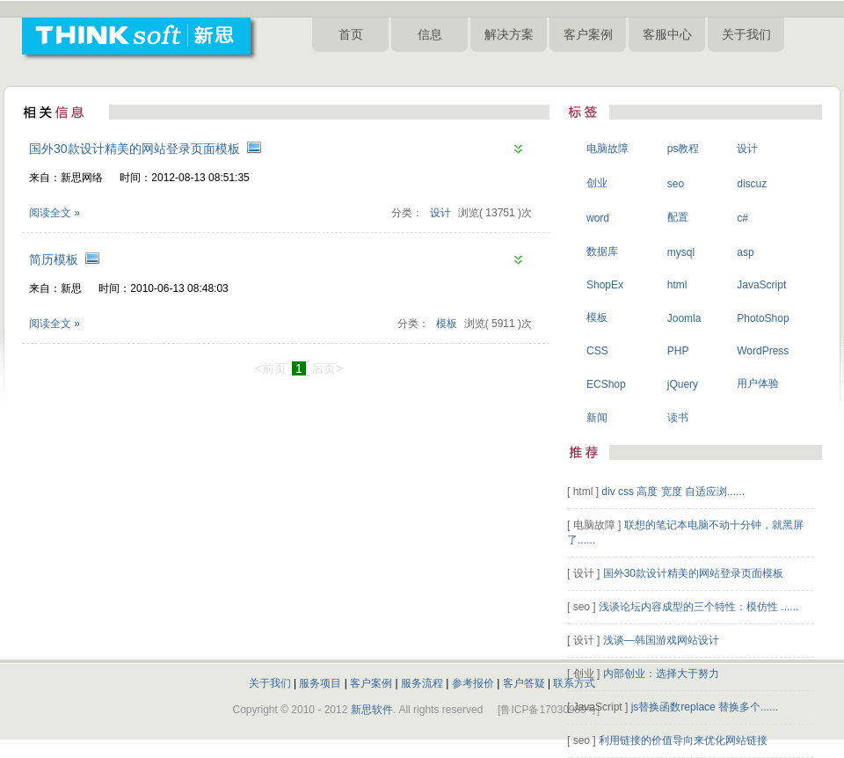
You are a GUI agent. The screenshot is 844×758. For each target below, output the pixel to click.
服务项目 (320, 683)
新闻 (597, 418)
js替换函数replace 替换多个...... (704, 707)
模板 (446, 323)
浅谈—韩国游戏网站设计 (661, 640)
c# (742, 218)
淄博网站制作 (533, 69)
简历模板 (53, 259)
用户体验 (758, 383)
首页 (350, 34)
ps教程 (683, 148)
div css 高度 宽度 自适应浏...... (673, 491)
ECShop (606, 384)
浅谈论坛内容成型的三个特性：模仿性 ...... (698, 607)
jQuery (682, 384)
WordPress (763, 351)
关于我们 (746, 34)
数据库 (602, 251)
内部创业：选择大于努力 (661, 673)
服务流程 (422, 683)
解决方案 (509, 34)
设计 (440, 213)
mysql (681, 252)
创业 (597, 183)
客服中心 (667, 34)
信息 (430, 34)
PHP (678, 351)
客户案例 (588, 34)
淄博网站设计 (600, 69)
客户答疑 (524, 683)
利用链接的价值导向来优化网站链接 (683, 740)
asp (745, 252)
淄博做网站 (405, 69)
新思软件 (372, 709)
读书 (677, 418)
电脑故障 (607, 148)
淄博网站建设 (343, 69)
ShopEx (604, 285)
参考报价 (473, 683)
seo (675, 184)
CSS (597, 351)
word (597, 218)
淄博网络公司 (466, 69)
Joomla (684, 318)
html (677, 285)
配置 (677, 217)
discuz (752, 184)
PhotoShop (763, 318)
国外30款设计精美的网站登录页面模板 (134, 149)
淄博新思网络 (666, 69)
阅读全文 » (54, 213)
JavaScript (761, 285)
